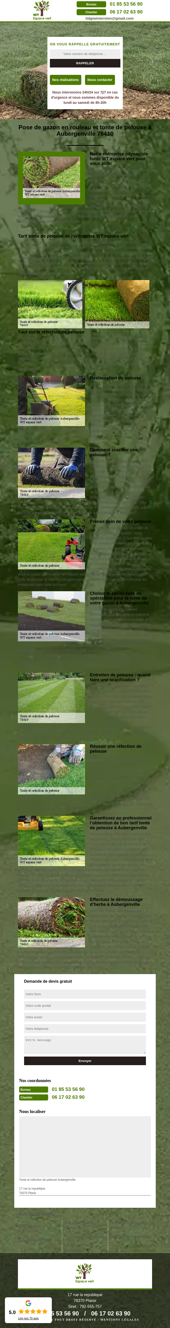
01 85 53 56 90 (126, 4)
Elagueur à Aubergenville (129, 1236)
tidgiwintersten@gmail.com (109, 18)
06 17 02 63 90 (126, 11)
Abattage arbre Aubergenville (29, 1228)
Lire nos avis (28, 1318)
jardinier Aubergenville (35, 1240)
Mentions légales (119, 1319)
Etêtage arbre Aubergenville (74, 1247)
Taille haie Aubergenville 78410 (128, 1225)
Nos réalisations (65, 80)
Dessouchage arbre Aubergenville (79, 1225)
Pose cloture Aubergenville (84, 1236)
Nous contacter (100, 80)
